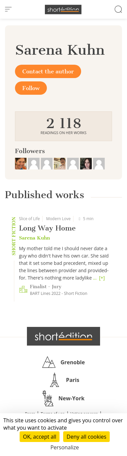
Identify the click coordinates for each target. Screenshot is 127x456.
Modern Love (58, 218)
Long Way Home (47, 228)
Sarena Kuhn (34, 238)
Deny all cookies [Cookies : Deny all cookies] (86, 436)
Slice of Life (29, 218)
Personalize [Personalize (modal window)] (65, 447)
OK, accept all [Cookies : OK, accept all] (39, 436)
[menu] (8, 9)
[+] (102, 278)
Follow (31, 88)
